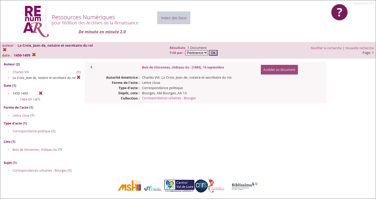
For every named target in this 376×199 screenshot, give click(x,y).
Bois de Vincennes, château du (35, 149)
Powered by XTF (363, 3)
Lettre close (21, 115)
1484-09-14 (28, 99)
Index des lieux (173, 17)
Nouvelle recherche (360, 48)
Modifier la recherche (326, 48)
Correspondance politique (31, 131)
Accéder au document (279, 69)
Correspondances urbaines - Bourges (40, 170)
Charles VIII (21, 72)
